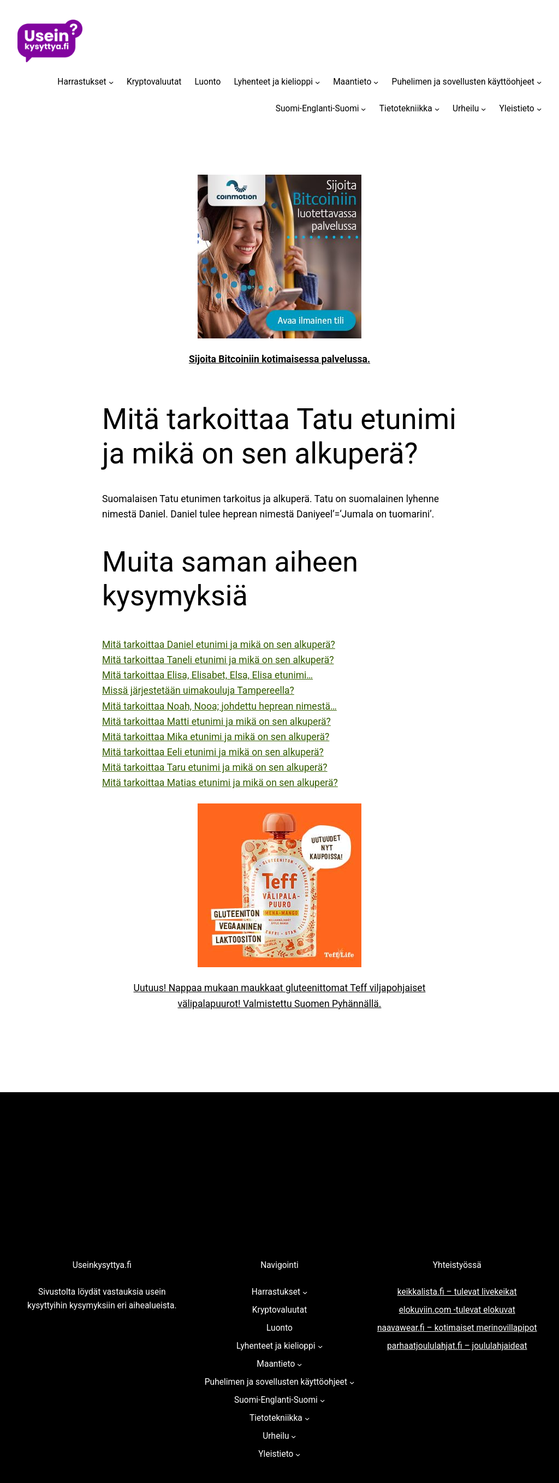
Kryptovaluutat (154, 82)
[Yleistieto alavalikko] (539, 108)
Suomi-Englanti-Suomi (317, 109)
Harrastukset (81, 82)
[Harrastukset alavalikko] (111, 82)
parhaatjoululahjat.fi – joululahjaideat (457, 1346)
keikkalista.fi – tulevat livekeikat (457, 1292)
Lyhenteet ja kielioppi (273, 82)
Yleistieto (516, 109)
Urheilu (466, 109)
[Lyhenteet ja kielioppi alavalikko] (317, 82)
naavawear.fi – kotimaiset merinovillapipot (457, 1328)
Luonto (207, 82)
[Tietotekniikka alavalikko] (437, 108)
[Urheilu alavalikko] (483, 108)
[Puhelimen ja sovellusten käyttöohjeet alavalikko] (539, 82)
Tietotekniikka (405, 109)
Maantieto (352, 82)
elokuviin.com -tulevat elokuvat (457, 1310)
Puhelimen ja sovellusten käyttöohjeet (463, 82)
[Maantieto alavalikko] (375, 82)
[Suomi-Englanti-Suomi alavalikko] (363, 108)
